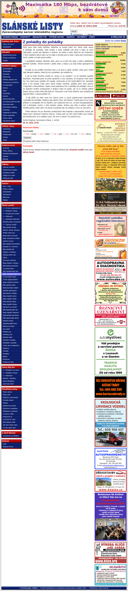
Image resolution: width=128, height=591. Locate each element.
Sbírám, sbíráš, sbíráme (11, 230)
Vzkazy (5, 137)
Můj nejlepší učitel (9, 422)
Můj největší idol (8, 249)
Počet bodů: (28, 131)
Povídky (5, 351)
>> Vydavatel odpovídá (11, 219)
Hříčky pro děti (8, 178)
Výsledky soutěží (9, 173)
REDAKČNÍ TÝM (40, 37)
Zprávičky (6, 74)
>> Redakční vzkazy (10, 211)
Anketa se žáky (8, 362)
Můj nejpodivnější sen (10, 310)
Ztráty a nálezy (8, 189)
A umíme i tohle (8, 414)
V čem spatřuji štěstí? (10, 280)
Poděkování (7, 134)
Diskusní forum (8, 447)
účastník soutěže (76, 150)
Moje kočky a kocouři (10, 236)
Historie (5, 96)
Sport (5, 91)
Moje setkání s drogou (10, 263)
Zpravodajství (7, 69)
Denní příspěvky (8, 381)
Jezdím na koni (8, 241)
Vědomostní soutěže (10, 170)
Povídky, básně (8, 400)
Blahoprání (6, 132)
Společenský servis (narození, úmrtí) (109, 55)
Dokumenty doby (9, 99)
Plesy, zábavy (7, 151)
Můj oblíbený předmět (10, 266)
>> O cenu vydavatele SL (12, 208)
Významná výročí (102, 84)
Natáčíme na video (9, 406)
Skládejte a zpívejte (9, 343)
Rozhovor (6, 359)
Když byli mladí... (9, 104)
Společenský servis (9, 55)
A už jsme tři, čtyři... (9, 419)
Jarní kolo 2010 (8, 384)
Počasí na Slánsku (9, 58)
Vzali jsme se (7, 417)
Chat (4, 444)
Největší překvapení (10, 291)
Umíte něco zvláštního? (11, 345)
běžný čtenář (28, 152)
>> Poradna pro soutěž (11, 214)
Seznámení (7, 194)
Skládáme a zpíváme (10, 411)
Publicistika (7, 71)
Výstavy (5, 156)
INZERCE (70, 37)
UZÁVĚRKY (82, 37)
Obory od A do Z (8, 44)
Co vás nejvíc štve (9, 428)
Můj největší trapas (9, 301)
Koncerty (6, 148)
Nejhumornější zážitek (10, 288)
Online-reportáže (8, 115)
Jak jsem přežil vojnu (10, 425)
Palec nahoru (7, 392)
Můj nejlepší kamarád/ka (11, 244)
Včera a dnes (7, 118)
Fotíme (5, 403)
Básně (5, 356)
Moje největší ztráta (9, 299)
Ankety (5, 60)
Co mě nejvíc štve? (9, 277)
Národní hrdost (8, 321)
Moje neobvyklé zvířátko (11, 238)
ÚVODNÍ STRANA (10, 37)
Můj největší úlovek (9, 227)
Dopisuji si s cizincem (10, 247)
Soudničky (6, 93)
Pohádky (6, 354)
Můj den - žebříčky (9, 378)
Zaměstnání (7, 192)
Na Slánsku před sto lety (11, 102)
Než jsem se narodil (10, 307)
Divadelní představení (10, 154)
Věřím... (5, 258)
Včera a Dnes (100, 80)
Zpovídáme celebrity (10, 107)
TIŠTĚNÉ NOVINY (56, 37)
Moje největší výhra (9, 296)
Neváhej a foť (7, 334)
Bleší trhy (6, 197)
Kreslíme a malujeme (10, 408)
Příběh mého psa (9, 233)
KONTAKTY (25, 37)
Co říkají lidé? (7, 85)
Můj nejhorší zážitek (10, 293)
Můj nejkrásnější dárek (11, 318)
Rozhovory (6, 77)
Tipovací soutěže (9, 167)
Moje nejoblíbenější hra (11, 274)
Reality (5, 200)
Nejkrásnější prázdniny (11, 315)
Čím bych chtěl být (9, 260)
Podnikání (6, 110)
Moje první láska (8, 326)
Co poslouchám (8, 269)
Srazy (5, 140)
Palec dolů (6, 395)
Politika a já (7, 332)
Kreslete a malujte (9, 340)
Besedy (5, 159)
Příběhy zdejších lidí (10, 80)
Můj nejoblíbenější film (10, 271)
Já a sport (6, 329)
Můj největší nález (9, 285)
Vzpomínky (7, 129)
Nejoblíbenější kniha (10, 323)
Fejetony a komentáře (10, 397)
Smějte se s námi (9, 175)
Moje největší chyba (10, 304)
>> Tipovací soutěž (9, 225)
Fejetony (6, 348)
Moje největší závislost (11, 282)
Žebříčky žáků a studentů (11, 222)
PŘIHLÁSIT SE (118, 37)
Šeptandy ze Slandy (10, 113)
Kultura (5, 88)
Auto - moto (7, 186)
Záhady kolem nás (9, 255)
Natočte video (7, 337)
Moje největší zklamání (11, 312)
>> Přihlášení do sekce (11, 370)
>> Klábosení (8, 216)
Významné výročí (9, 121)
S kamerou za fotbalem (11, 436)
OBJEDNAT (7, 47)
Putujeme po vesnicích (11, 82)
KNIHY (92, 37)
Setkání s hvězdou (9, 252)
